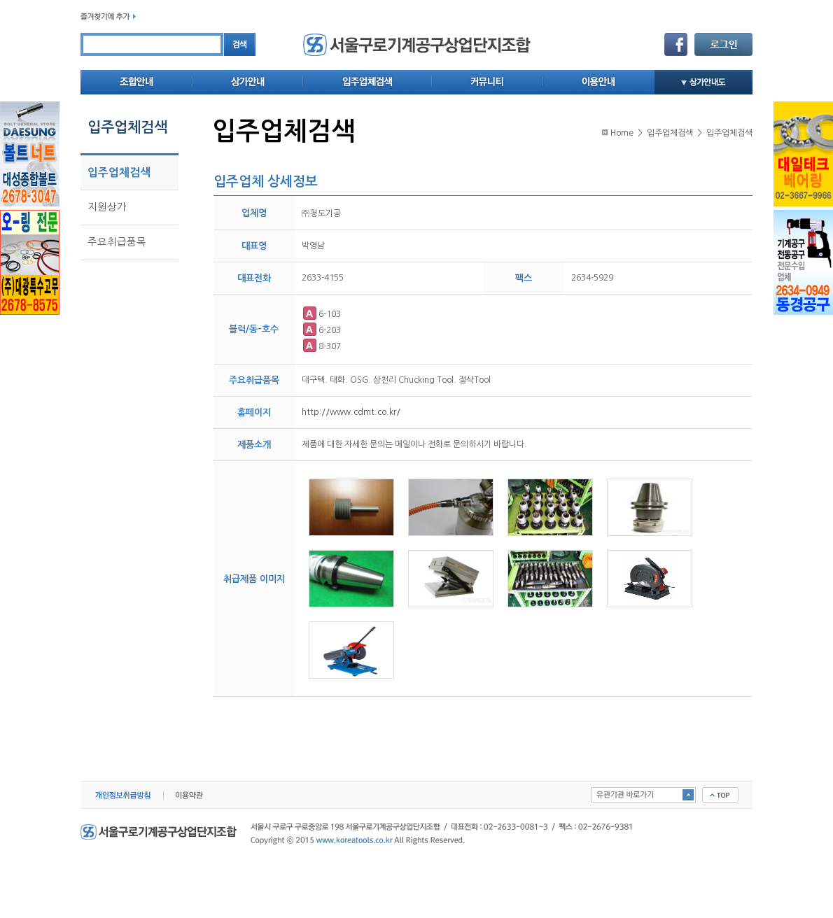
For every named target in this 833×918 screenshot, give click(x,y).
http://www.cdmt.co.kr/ (351, 412)
